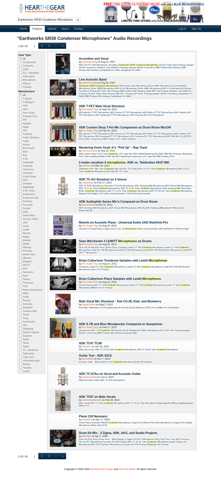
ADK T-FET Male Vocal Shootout (102, 106)
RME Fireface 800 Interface (167, 67)
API (23, 119)
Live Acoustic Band (93, 79)
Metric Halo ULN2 (99, 425)
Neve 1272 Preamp (100, 269)
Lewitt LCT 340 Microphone (145, 247)
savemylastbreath (91, 400)
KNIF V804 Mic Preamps (169, 154)
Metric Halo (27, 254)
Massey (25, 247)
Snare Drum (111, 247)
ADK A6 (141, 208)
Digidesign (26, 187)
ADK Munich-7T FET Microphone (94, 112)
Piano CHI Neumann (93, 416)
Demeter (25, 183)
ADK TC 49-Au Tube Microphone (157, 349)
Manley (25, 240)
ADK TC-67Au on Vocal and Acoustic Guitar (110, 373)
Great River (27, 215)
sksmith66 (87, 358)
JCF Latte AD (149, 156)
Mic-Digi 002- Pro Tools (126, 169)
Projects (37, 28)
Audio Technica (29, 137)
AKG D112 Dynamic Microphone (106, 444)
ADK (23, 105)
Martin (24, 243)
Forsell (24, 208)
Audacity (25, 134)
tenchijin (86, 436)
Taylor (24, 346)
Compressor (27, 62)
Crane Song (27, 176)
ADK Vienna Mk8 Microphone (178, 186)
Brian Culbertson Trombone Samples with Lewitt (123, 260)
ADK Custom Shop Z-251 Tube (98, 154)
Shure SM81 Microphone (149, 88)
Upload (52, 28)
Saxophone (84, 330)
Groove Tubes (28, 219)
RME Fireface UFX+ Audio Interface (119, 139)
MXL (23, 268)
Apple (24, 126)
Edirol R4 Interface (143, 362)
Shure (24, 314)
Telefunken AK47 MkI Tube (96, 169)
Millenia (25, 257)
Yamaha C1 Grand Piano (90, 229)
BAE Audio (27, 148)
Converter (26, 65)
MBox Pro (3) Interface (168, 307)
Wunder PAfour (172, 208)
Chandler (26, 172)
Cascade (26, 165)
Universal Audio (29, 360)
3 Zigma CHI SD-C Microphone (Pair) (142, 439)
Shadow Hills (28, 311)
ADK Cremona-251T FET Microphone (147, 115)
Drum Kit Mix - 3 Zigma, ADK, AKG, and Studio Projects (118, 433)
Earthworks (27, 194)
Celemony (26, 169)
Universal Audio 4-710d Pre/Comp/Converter (130, 193)
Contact (78, 28)
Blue (23, 151)
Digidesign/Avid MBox (167, 403)
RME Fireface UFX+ (165, 156)
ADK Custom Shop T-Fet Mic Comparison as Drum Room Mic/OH (125, 127)
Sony (23, 318)
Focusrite (26, 204)
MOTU (24, 265)
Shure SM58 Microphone (102, 88)
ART (23, 130)
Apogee (25, 123)
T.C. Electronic (28, 350)
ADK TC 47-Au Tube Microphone (141, 188)
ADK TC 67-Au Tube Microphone (99, 188)
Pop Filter (83, 307)
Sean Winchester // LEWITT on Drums (115, 241)
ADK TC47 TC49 (90, 343)
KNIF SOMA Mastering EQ (145, 154)
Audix (24, 141)
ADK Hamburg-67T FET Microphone (112, 115)
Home (23, 28)
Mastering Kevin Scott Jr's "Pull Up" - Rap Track (113, 147)
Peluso (24, 279)
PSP (23, 286)
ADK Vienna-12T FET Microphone (125, 112)
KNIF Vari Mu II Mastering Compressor (124, 156)
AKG (23, 109)
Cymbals (122, 247)
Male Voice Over (86, 349)
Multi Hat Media (127, 469)
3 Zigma (25, 98)
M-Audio (25, 250)
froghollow (87, 182)
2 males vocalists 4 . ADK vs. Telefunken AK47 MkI (124, 162)
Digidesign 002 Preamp (157, 444)
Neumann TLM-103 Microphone (118, 186)
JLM (23, 222)
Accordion (113, 65)
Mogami (25, 261)
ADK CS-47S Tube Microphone (157, 169)
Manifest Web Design (101, 469)
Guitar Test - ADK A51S (95, 355)
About (65, 28)
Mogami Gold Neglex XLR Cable (94, 193)
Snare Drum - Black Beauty (111, 439)
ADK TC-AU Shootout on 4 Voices (103, 179)
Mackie (25, 233)
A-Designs (26, 102)
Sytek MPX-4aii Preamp (157, 91)
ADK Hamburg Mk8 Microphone (149, 186)
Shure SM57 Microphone (159, 86)
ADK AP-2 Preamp (124, 93)
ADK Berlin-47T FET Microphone (158, 112)
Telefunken (27, 353)
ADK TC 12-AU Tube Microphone (127, 191)
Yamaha (25, 367)
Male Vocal (84, 403)
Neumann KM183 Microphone (111, 422)
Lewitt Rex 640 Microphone (129, 250)
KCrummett (88, 204)
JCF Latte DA (125, 154)
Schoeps (25, 304)
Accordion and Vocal (94, 58)
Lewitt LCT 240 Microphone (109, 285)
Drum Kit (83, 247)
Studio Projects (29, 332)
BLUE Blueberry (136, 307)
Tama (24, 342)
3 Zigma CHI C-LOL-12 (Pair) (122, 229)
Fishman (25, 201)
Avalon (24, 144)
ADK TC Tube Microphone (107, 403)
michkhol (87, 419)
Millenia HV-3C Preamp (101, 287)
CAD (23, 158)
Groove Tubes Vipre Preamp (172, 65)
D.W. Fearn (27, 190)
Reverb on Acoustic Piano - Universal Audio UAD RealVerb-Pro (123, 222)
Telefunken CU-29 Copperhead (103, 307)
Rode (24, 296)
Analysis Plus (28, 116)
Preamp (25, 87)
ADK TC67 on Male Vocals (97, 396)
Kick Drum (100, 247)
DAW (23, 69)
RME (23, 293)
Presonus (26, 282)
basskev (86, 165)
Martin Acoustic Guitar (89, 380)
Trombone (83, 267)
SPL (23, 325)
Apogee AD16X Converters (141, 67)
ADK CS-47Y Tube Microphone (93, 65)
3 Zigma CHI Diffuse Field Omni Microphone (151, 422)
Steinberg (26, 328)
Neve (24, 275)
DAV (23, 180)
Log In (182, 28)
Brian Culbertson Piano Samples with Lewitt (120, 278)
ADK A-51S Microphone (126, 88)
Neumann (26, 272)
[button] (42, 46)
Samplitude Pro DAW (110, 70)
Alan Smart (27, 112)
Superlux (26, 335)
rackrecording (89, 61)
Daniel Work (88, 304)
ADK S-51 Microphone (172, 88)
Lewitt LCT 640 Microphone (144, 267)
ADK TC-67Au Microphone (91, 186)
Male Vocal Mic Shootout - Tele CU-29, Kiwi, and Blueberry (120, 301)
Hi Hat (91, 247)
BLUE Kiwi (123, 307)
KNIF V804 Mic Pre (174, 136)
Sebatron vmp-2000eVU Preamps (112, 67)
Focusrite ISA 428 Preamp (114, 442)
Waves (24, 364)
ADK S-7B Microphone (106, 330)
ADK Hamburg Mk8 (171, 188)
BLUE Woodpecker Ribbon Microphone (141, 330)
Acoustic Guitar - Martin (90, 362)
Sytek (24, 339)
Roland (25, 300)
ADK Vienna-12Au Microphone (133, 86)
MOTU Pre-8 (151, 307)
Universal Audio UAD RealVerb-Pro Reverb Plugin (166, 229)
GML (23, 211)
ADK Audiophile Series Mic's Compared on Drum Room (118, 201)
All (22, 58)
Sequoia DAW (130, 333)
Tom (162, 439)
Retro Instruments (30, 289)
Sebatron (26, 307)
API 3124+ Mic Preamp (107, 91)
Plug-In (25, 83)
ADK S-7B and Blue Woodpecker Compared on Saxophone (120, 324)
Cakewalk (26, 162)
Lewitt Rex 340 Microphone (103, 250)
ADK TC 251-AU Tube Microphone (171, 191)
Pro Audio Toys (90, 109)
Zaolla (24, 371)
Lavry (24, 226)
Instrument (26, 76)
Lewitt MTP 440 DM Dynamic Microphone (162, 250)
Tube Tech (26, 357)
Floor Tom (170, 439)
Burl (23, 155)
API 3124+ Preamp (142, 93)
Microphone (27, 79)
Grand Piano (85, 285)
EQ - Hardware (29, 72)
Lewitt (24, 229)
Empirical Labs (29, 197)
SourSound (27, 321)
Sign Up (196, 28)
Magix (24, 236)
